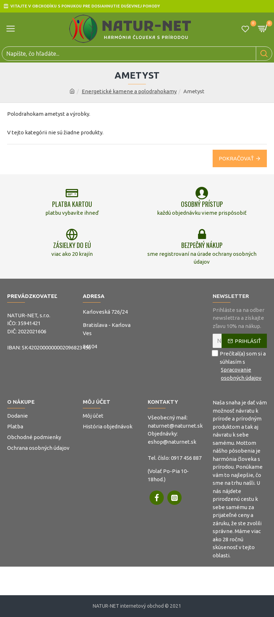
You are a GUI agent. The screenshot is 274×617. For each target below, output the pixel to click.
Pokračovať (236, 158)
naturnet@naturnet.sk (175, 426)
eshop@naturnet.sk (172, 442)
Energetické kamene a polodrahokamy (129, 91)
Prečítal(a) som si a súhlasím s (240, 366)
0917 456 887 (186, 458)
